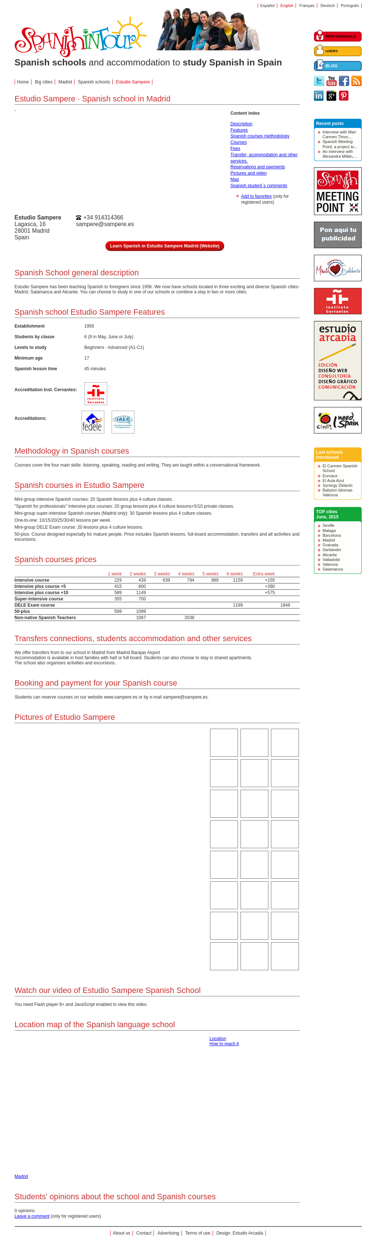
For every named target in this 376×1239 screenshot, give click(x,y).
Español (267, 5)
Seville (329, 525)
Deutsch (328, 5)
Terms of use (197, 1233)
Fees (236, 148)
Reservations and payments (258, 166)
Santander (332, 549)
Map (235, 179)
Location (218, 1038)
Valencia (330, 564)
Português (350, 5)
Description (242, 123)
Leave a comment (32, 1216)
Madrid (329, 540)
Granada (331, 545)
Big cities (44, 82)
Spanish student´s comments (259, 185)
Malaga (329, 530)
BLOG (332, 66)
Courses (239, 142)
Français (306, 5)
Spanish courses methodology (260, 136)
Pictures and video (249, 173)
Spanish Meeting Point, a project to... (340, 144)
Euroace (330, 476)
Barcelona (332, 535)
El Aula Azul (333, 480)
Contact (143, 1233)
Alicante (330, 555)
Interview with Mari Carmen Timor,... (339, 134)
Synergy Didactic (338, 485)
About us (121, 1233)
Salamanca (333, 569)
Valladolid (331, 559)
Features (239, 130)
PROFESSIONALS (341, 36)
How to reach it (224, 1043)
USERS (332, 51)
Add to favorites (256, 196)
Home (23, 82)
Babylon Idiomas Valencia (337, 492)
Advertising (168, 1233)
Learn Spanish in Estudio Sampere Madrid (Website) (165, 246)
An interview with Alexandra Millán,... (340, 153)
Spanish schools (94, 82)
